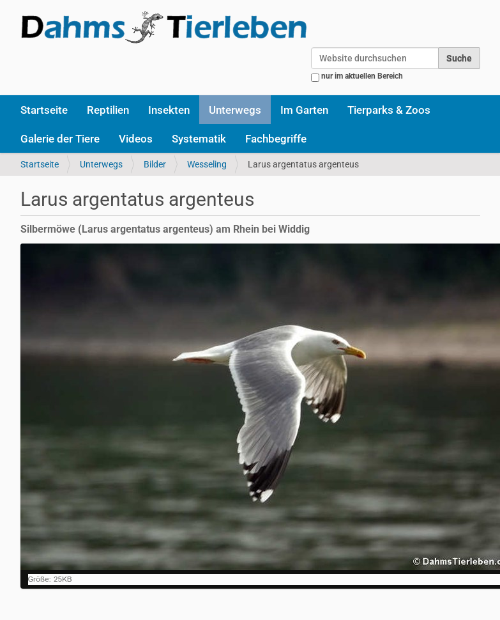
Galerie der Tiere (60, 138)
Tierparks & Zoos (388, 110)
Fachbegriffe (276, 138)
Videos (136, 138)
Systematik (199, 138)
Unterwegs (235, 110)
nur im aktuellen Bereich (362, 76)
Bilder (155, 164)
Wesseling (207, 164)
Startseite (44, 110)
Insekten (169, 110)
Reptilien (108, 110)
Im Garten (304, 110)
